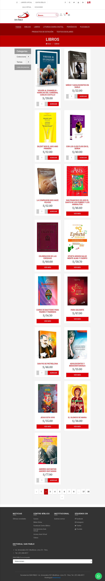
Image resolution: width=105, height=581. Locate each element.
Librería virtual (26, 2)
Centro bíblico (40, 2)
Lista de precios (23, 67)
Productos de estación (42, 32)
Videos (35, 538)
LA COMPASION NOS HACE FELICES (48, 201)
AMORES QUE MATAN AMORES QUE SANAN (47, 470)
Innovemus (56, 577)
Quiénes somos (59, 519)
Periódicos (72, 27)
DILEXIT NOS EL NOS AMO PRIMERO (47, 147)
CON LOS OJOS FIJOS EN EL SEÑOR (77, 147)
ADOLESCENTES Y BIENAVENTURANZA (77, 365)
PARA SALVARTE (77, 310)
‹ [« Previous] (36, 492)
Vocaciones (39, 7)
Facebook (79, 519)
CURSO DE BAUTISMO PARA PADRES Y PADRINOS (47, 311)
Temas (19, 62)
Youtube (78, 529)
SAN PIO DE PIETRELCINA (47, 364)
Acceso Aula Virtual (40, 534)
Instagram (79, 522)
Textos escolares (65, 32)
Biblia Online (37, 522)
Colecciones (22, 57)
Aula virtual (26, 7)
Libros (37, 27)
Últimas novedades (19, 519)
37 (84, 492)
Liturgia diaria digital (53, 27)
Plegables (85, 27)
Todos (18, 27)
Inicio (48, 44)
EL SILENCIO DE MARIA (77, 417)
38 (88, 492)
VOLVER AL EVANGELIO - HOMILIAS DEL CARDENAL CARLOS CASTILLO (47, 93)
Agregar (53, 104)
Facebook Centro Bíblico (41, 526)
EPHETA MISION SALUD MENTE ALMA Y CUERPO (77, 257)
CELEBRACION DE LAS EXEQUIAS (48, 257)
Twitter (78, 526)
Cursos (35, 519)
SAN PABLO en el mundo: (21, 557)
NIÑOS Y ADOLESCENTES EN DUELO (77, 86)
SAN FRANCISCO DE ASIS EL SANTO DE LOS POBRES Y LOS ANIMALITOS (77, 202)
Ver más (77, 213)
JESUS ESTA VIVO (47, 417)
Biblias (27, 27)
